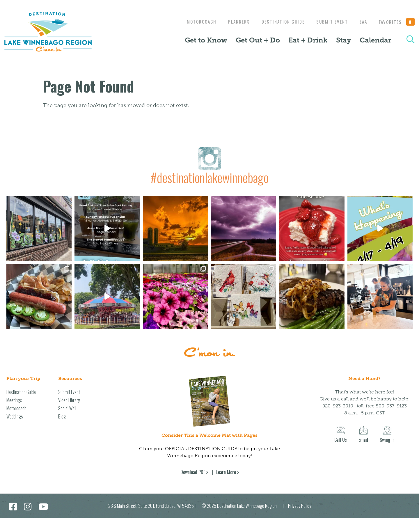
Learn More (226, 472)
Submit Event (329, 21)
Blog (62, 416)
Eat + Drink (308, 40)
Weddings (14, 416)
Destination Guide (278, 21)
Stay (343, 40)
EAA (362, 21)
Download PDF (192, 472)
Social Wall (67, 408)
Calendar (375, 40)
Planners (233, 21)
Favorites (397, 22)
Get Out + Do (258, 40)
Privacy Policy (299, 505)
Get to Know (206, 40)
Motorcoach (194, 21)
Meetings (14, 400)
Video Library (69, 400)
